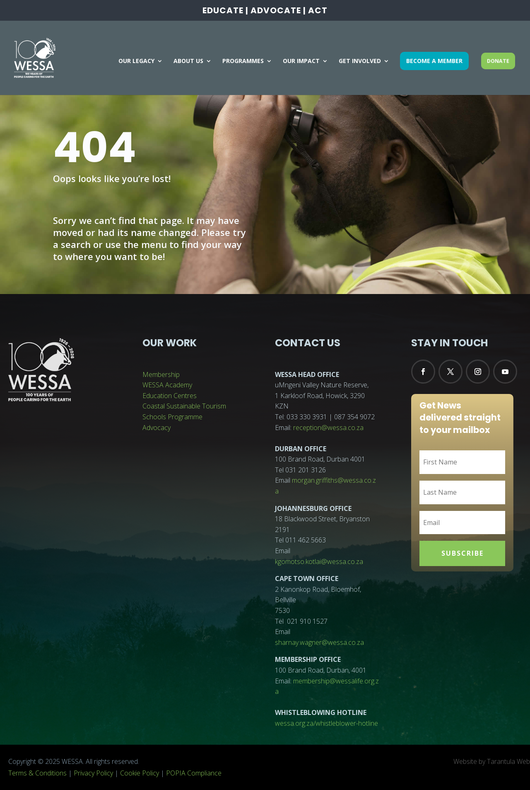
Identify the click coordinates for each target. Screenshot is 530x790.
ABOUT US (188, 61)
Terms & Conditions (37, 773)
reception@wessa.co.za (328, 427)
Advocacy (156, 427)
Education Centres (169, 395)
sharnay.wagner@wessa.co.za (319, 642)
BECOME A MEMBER (434, 61)
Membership (161, 374)
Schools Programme (172, 416)
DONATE (498, 60)
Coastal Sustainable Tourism (184, 406)
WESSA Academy (167, 384)
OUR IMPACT (301, 61)
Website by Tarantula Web (491, 761)
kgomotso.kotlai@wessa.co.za (319, 561)
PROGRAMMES (243, 61)
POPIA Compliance (194, 773)
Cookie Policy (139, 773)
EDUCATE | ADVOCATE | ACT (265, 11)
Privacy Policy (93, 773)
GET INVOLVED (360, 61)
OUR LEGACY (136, 61)
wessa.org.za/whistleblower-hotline (326, 723)
